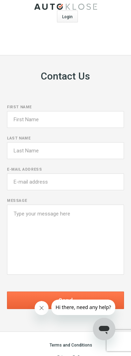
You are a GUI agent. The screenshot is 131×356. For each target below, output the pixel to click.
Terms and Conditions (71, 345)
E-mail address (24, 169)
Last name (18, 138)
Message (17, 200)
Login (67, 16)
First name (19, 107)
